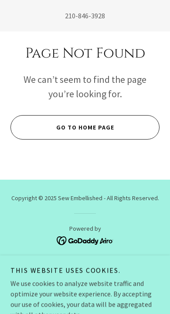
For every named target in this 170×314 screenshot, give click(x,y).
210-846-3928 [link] (85, 15)
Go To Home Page (62, 127)
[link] (85, 240)
